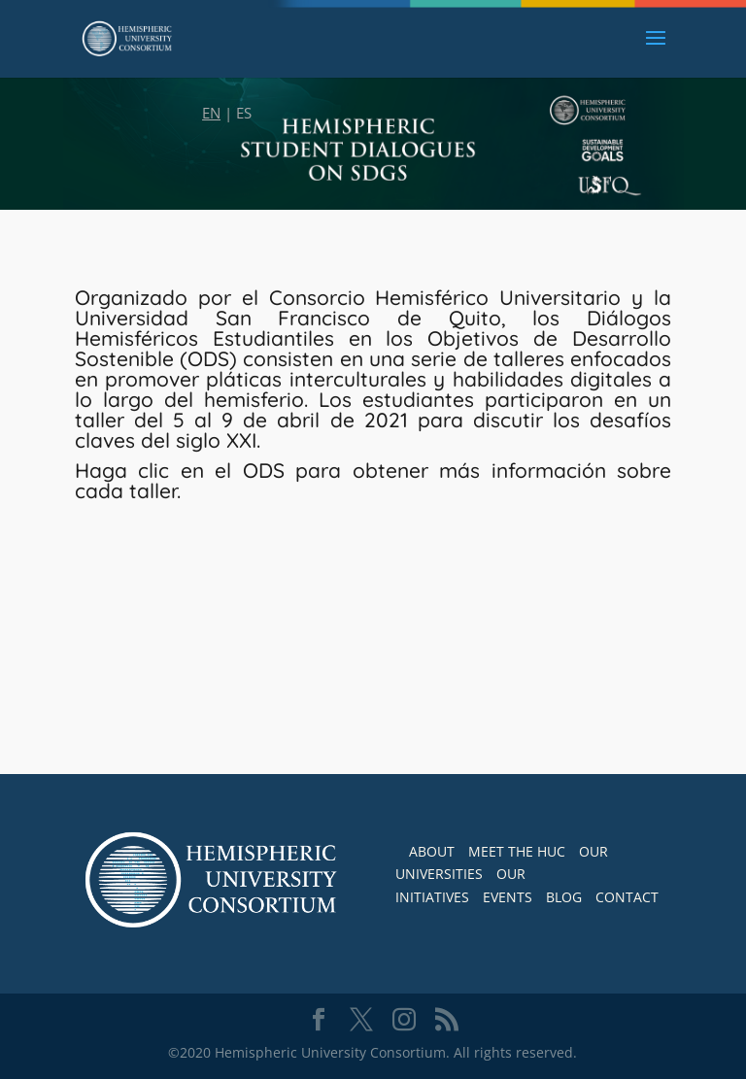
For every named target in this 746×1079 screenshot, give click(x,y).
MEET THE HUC (516, 851)
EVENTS (507, 897)
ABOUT (432, 851)
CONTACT (627, 897)
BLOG (564, 897)
